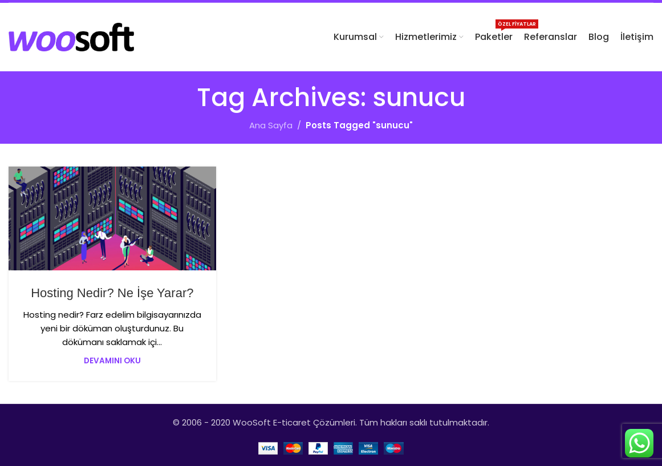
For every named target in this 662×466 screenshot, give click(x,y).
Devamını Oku (112, 360)
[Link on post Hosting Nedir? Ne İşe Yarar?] (112, 218)
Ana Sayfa (271, 125)
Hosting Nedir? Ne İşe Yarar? (112, 293)
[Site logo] (71, 36)
